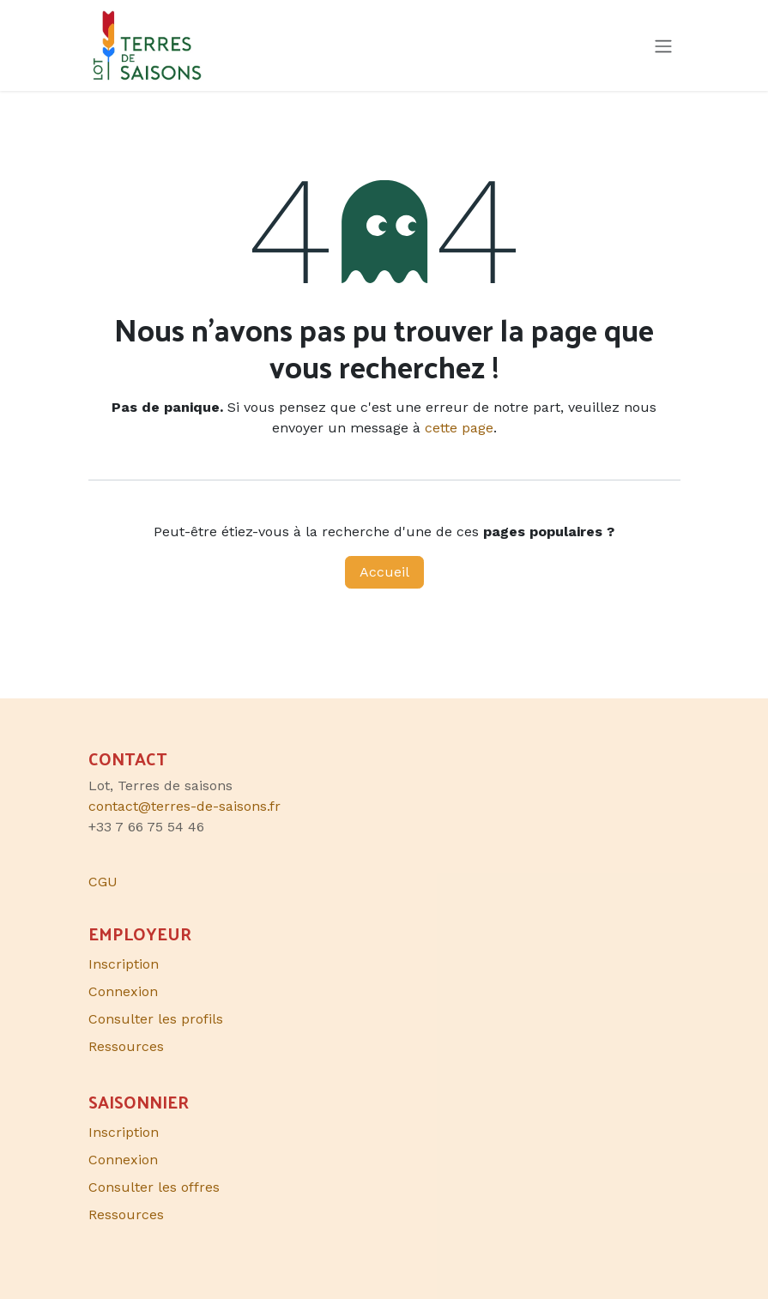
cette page (459, 428)
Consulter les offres (154, 1187)
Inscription (123, 964)
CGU (103, 881)
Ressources (126, 1046)
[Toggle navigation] (663, 45)
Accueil (384, 572)
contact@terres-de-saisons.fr (184, 806)
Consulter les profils (155, 1019)
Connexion (123, 991)
